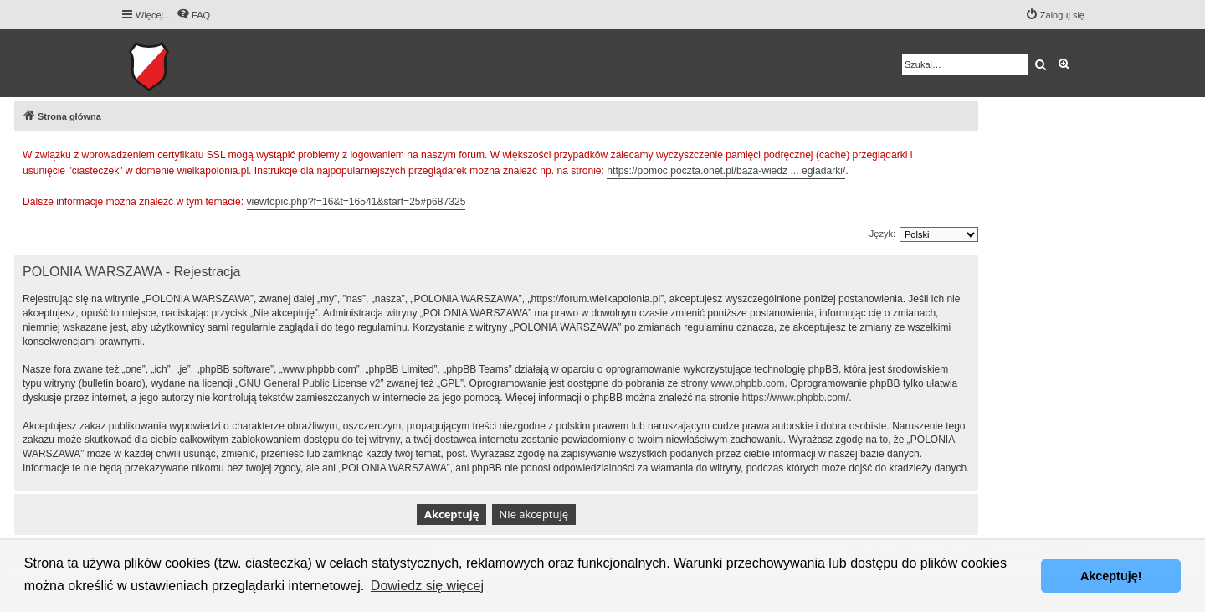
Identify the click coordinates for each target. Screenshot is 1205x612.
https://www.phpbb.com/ (795, 398)
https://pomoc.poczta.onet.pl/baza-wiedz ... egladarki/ (726, 171)
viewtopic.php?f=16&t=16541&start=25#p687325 (356, 202)
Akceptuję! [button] (1111, 576)
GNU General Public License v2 (309, 383)
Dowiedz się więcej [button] (427, 586)
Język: (882, 234)
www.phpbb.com (747, 383)
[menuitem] (193, 15)
